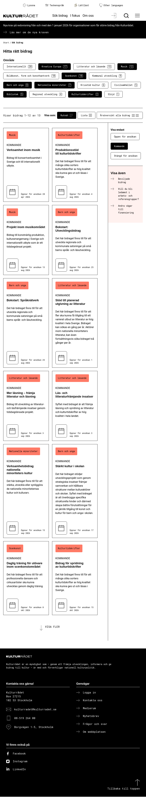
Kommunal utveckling (107, 75)
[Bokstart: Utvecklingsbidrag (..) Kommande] (75, 240)
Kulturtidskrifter (85, 94)
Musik (127, 66)
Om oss (88, 16)
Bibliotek (15, 94)
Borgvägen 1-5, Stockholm (33, 727)
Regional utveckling (47, 94)
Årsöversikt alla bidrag (119, 115)
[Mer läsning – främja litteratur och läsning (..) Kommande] (26, 406)
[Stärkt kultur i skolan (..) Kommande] (75, 491)
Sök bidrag (60, 16)
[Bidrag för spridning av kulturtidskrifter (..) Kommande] (75, 578)
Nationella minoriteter (54, 85)
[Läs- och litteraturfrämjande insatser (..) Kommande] (75, 406)
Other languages (111, 5)
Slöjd (113, 94)
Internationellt (19, 66)
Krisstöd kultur (93, 85)
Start (6, 42)
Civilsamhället (125, 85)
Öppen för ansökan (125, 136)
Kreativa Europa (54, 66)
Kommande (119, 146)
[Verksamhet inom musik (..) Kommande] (26, 165)
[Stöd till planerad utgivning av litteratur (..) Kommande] (75, 323)
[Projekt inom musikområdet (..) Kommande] (26, 240)
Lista (86, 115)
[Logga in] (114, 15)
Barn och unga (17, 85)
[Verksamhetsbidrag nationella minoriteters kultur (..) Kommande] (26, 491)
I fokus (75, 16)
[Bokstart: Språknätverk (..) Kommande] (26, 323)
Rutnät (67, 115)
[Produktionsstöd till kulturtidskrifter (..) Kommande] (75, 165)
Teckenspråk (54, 5)
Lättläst (81, 5)
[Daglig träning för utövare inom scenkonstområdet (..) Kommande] (26, 578)
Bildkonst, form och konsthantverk (31, 75)
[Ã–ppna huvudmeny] (137, 15)
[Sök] (126, 15)
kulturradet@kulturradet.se (35, 709)
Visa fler (52, 627)
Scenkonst (74, 75)
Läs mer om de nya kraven (29, 32)
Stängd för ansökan (125, 155)
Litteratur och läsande (94, 66)
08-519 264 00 (24, 718)
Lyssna (29, 5)
